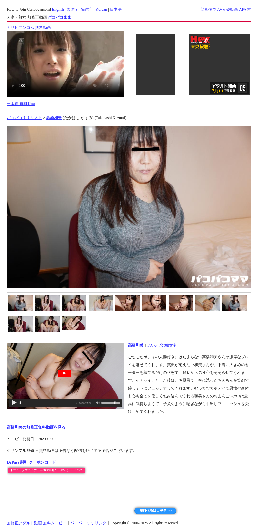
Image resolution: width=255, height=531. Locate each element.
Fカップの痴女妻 (162, 345)
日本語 (116, 9)
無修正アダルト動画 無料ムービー (36, 523)
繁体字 (72, 9)
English (58, 9)
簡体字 (87, 9)
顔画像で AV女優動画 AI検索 (226, 9)
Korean (101, 9)
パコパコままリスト (24, 118)
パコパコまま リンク (88, 523)
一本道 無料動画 (21, 104)
